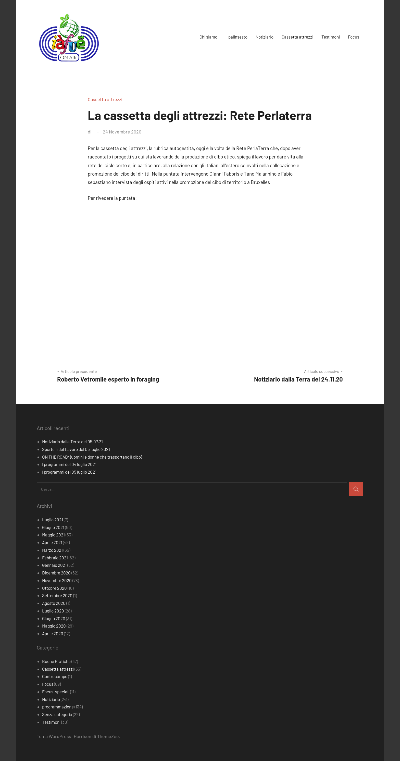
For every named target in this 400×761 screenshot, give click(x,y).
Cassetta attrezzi (297, 36)
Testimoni (330, 36)
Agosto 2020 (54, 603)
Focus (353, 36)
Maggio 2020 (54, 625)
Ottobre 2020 (54, 588)
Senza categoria (57, 714)
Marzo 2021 (52, 550)
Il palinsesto (236, 36)
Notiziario (264, 36)
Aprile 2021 (52, 542)
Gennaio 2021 (54, 565)
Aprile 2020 (52, 633)
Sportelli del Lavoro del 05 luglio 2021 (76, 449)
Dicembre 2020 (56, 572)
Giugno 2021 (53, 527)
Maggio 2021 (53, 534)
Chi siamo (208, 36)
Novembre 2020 (57, 580)
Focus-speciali (55, 691)
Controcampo (54, 676)
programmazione (58, 706)
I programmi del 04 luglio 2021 (69, 464)
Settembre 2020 (57, 595)
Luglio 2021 (52, 519)
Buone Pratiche (56, 661)
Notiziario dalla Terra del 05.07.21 (72, 441)
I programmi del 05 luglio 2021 (69, 471)
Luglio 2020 (53, 610)
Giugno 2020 (53, 618)
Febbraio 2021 (55, 557)
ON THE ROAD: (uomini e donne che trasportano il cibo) (92, 456)
